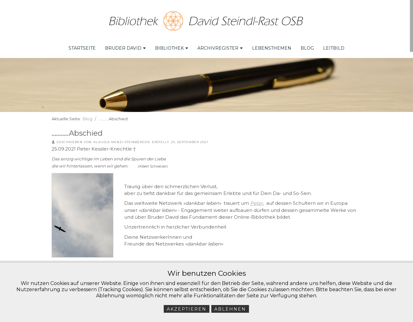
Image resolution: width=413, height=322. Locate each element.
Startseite (82, 46)
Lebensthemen (271, 46)
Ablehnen (230, 309)
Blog (307, 46)
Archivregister (220, 46)
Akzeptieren (186, 309)
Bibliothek (171, 46)
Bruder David (125, 46)
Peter (256, 201)
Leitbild (333, 46)
